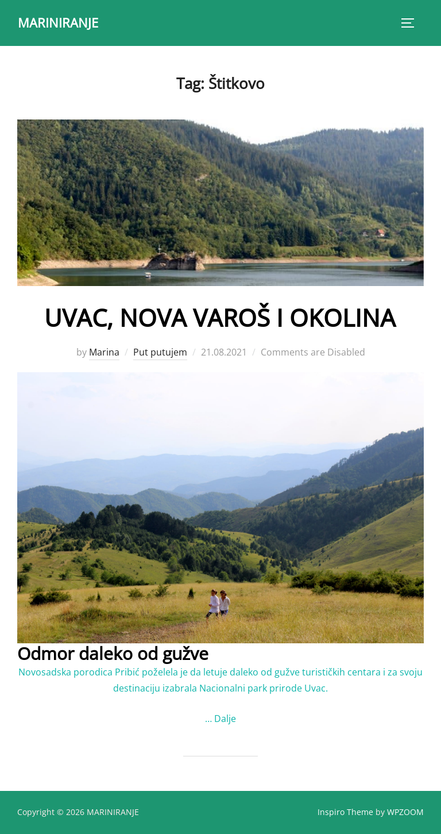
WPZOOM (405, 811)
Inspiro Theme (345, 811)
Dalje (225, 718)
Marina (104, 352)
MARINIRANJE (58, 22)
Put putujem (160, 352)
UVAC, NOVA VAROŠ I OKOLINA (220, 317)
